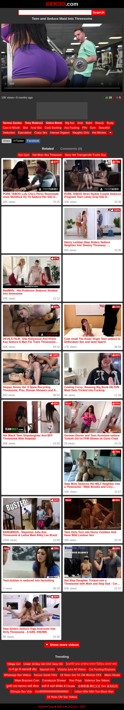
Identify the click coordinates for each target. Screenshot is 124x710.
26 (108, 97)
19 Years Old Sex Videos (62, 697)
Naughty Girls (81, 132)
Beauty (99, 122)
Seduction (9, 132)
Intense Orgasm (59, 132)
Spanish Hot (47, 669)
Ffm (84, 127)
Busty (110, 122)
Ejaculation (24, 132)
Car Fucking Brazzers (102, 669)
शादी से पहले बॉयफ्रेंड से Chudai (58, 686)
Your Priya (75, 680)
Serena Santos (12, 122)
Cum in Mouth (11, 127)
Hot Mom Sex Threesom (47, 154)
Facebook (33, 140)
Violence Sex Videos (96, 680)
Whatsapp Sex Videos (17, 675)
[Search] (54, 12)
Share (6, 140)
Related (48, 148)
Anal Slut (36, 127)
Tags (51, 706)
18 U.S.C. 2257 (76, 706)
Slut (25, 127)
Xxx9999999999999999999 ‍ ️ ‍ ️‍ (53, 691)
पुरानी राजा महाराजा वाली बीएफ (22, 686)
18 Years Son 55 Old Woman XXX (81, 675)
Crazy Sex (40, 132)
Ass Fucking (71, 127)
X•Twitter (18, 140)
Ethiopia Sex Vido (21, 691)
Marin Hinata (112, 675)
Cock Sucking (53, 127)
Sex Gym (23, 154)
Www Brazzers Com (26, 680)
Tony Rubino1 (34, 122)
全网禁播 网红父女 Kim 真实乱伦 (98, 686)
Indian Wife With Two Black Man (93, 691)
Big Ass (69, 122)
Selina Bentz (54, 122)
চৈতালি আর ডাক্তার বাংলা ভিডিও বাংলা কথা (91, 664)
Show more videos (62, 645)
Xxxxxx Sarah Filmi (45, 675)
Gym (93, 127)
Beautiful (104, 127)
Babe (89, 122)
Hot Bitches (99, 132)
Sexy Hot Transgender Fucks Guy (85, 154)
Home (42, 706)
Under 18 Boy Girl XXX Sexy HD (43, 664)
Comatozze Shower (54, 680)
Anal (80, 122)
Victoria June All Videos (72, 669)
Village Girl (13, 664)
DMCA (61, 706)
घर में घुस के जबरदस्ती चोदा (23, 669)
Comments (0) (71, 148)
